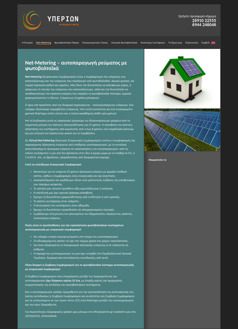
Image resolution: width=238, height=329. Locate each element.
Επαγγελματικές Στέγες (95, 42)
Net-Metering (43, 42)
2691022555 (32, 316)
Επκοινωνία (191, 42)
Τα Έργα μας (175, 42)
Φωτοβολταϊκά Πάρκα (66, 42)
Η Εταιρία (27, 42)
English (208, 42)
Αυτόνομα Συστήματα (153, 42)
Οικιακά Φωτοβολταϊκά (124, 42)
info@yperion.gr (103, 312)
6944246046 (49, 316)
